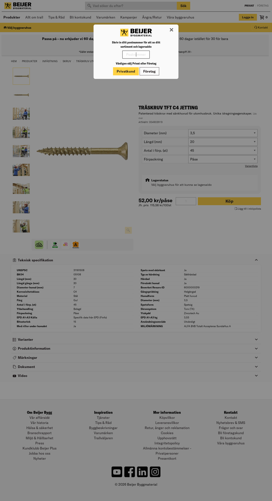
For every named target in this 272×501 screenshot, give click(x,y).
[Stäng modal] (171, 30)
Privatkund (126, 71)
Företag (149, 71)
